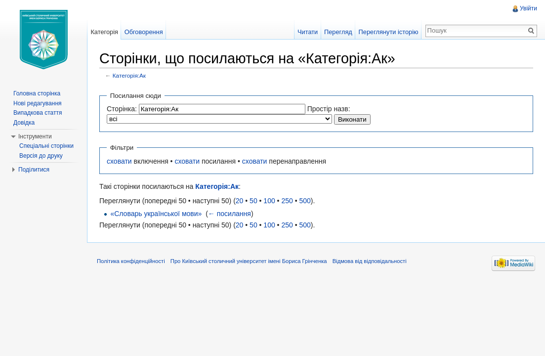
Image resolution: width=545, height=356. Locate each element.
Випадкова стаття (37, 112)
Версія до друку (41, 155)
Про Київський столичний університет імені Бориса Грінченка (248, 261)
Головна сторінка (36, 93)
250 (287, 201)
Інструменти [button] (35, 136)
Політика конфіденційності (131, 261)
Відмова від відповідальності (370, 261)
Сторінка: (122, 109)
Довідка (24, 122)
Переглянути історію (389, 32)
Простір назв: (328, 109)
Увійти (528, 8)
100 (269, 201)
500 (304, 201)
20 (240, 201)
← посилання (229, 214)
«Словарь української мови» (156, 214)
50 (253, 201)
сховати (119, 161)
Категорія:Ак (129, 75)
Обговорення (144, 32)
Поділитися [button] (33, 169)
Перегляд (338, 32)
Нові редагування (37, 103)
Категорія (104, 32)
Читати (307, 32)
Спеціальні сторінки (46, 145)
